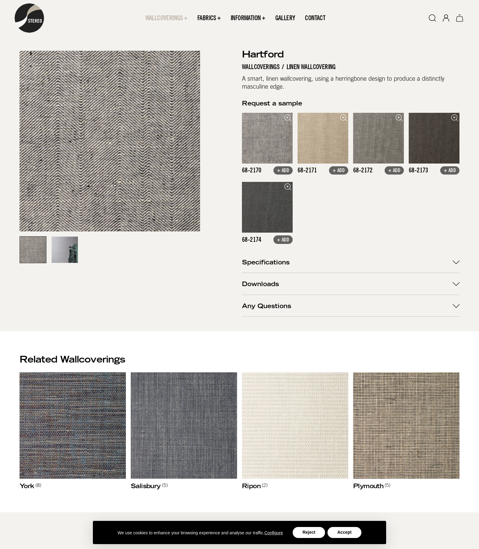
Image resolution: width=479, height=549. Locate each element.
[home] (29, 18)
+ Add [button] (283, 171)
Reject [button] (308, 532)
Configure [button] (274, 532)
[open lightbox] (267, 138)
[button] (166, 18)
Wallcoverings (261, 67)
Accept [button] (344, 532)
